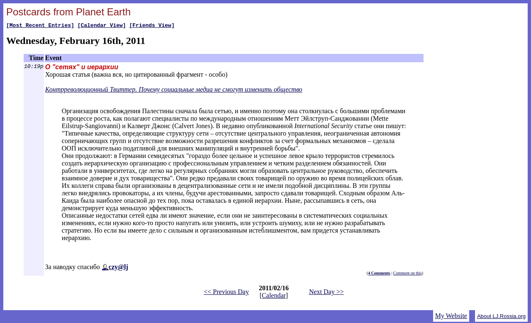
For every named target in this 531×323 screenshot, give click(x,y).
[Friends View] (151, 26)
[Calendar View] (102, 26)
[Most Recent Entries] (40, 26)
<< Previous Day (226, 292)
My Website (451, 317)
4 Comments (379, 274)
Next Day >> (326, 292)
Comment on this (407, 274)
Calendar (274, 296)
